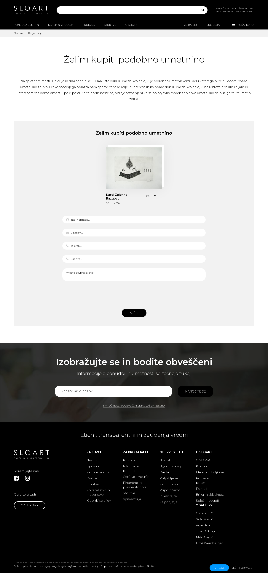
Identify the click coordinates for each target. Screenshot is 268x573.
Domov (18, 33)
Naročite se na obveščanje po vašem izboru (134, 405)
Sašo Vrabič (205, 519)
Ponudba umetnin (26, 24)
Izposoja (93, 466)
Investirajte (168, 496)
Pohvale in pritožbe (204, 481)
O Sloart (131, 24)
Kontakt (202, 466)
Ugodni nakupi (171, 466)
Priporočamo (169, 490)
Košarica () (243, 24)
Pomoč (201, 489)
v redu (219, 567)
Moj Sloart (215, 24)
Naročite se (195, 391)
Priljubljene (168, 478)
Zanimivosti (168, 484)
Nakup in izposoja (60, 24)
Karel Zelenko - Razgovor (117, 196)
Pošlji (134, 313)
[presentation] (134, 294)
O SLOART (204, 460)
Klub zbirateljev (99, 500)
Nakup (92, 460)
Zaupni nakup (98, 472)
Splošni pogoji (207, 500)
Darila (164, 472)
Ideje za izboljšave (210, 472)
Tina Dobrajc (206, 531)
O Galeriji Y (204, 513)
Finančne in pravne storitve (134, 485)
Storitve (110, 24)
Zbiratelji (190, 24)
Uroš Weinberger (209, 543)
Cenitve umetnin (136, 477)
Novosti (165, 460)
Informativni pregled (133, 469)
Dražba (92, 478)
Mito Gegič (204, 537)
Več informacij (242, 567)
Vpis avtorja (132, 499)
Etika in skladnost (210, 494)
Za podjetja (168, 502)
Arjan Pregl (205, 525)
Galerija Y (30, 505)
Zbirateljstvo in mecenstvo (98, 492)
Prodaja (89, 24)
